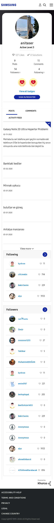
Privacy (5, 503)
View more (25, 248)
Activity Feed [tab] (15, 118)
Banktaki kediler (12, 163)
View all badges (27, 91)
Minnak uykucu (11, 185)
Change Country (10, 513)
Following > (39, 70)
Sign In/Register (27, 97)
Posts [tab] (12, 111)
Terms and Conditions (13, 498)
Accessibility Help (11, 492)
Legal (4, 508)
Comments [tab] (30, 111)
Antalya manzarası (13, 229)
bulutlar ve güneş (13, 207)
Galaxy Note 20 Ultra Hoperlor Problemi (25, 129)
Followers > (15, 70)
